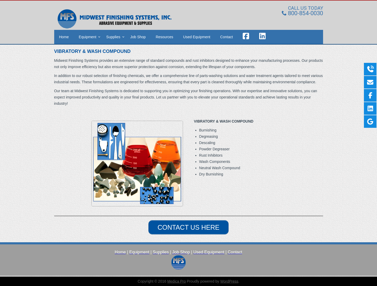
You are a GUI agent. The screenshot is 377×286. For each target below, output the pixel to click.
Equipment (87, 36)
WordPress (229, 281)
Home (64, 36)
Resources (164, 36)
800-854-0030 (302, 13)
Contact (226, 36)
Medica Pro (176, 281)
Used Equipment (196, 36)
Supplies (113, 36)
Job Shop (138, 36)
